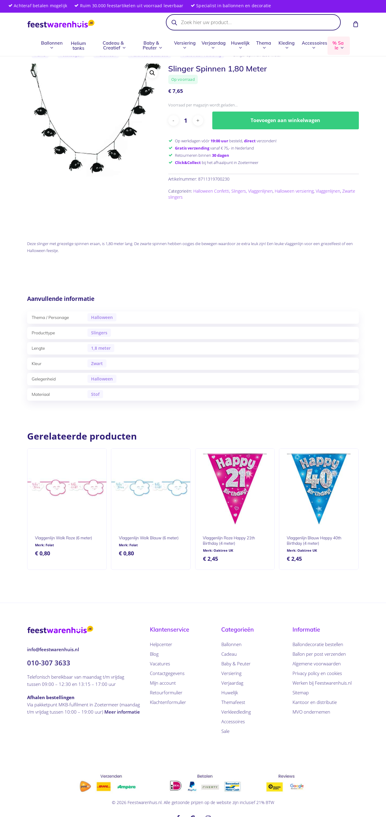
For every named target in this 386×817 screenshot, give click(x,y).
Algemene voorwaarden (317, 664)
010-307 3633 (48, 662)
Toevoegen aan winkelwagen (285, 120)
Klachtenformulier (168, 702)
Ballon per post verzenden (319, 654)
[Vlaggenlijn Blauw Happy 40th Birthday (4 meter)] (318, 488)
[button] (152, 73)
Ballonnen (231, 644)
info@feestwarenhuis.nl (53, 649)
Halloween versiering (294, 191)
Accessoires (233, 721)
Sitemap (301, 692)
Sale (225, 731)
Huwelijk (229, 692)
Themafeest (233, 702)
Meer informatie (122, 712)
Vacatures (160, 664)
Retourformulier (166, 692)
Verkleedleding (236, 712)
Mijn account (163, 683)
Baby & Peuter (236, 664)
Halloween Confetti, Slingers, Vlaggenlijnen (233, 191)
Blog (154, 654)
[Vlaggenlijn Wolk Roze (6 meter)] (66, 488)
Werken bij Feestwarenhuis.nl (322, 683)
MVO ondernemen (311, 712)
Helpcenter (161, 644)
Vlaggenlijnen (328, 191)
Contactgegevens (167, 673)
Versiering (231, 673)
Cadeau (229, 654)
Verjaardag (232, 683)
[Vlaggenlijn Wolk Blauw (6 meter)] (150, 488)
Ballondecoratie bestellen (318, 644)
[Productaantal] (186, 120)
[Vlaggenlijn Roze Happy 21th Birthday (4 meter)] (234, 488)
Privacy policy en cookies (317, 673)
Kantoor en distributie (315, 702)
